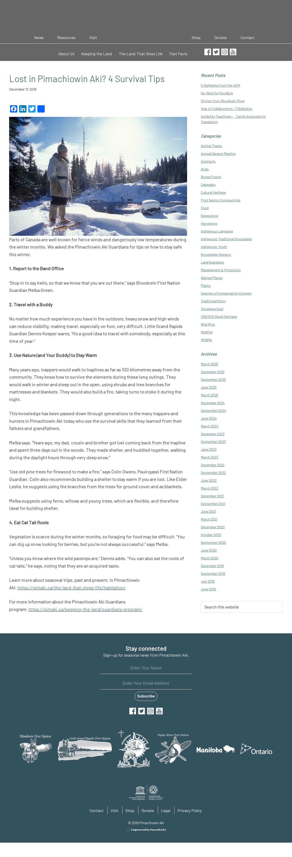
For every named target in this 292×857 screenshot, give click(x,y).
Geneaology (209, 215)
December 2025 (212, 372)
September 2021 (213, 503)
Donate (147, 810)
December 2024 (213, 403)
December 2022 (212, 465)
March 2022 (209, 488)
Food (205, 208)
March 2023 (209, 457)
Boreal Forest (211, 177)
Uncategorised (212, 309)
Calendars (208, 184)
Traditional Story (213, 301)
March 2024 (209, 426)
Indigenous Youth (214, 246)
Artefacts (208, 161)
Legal (165, 810)
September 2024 (213, 410)
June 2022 (208, 480)
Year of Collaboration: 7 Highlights (226, 108)
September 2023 (213, 441)
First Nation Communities (220, 200)
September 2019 (213, 573)
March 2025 (209, 395)
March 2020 (209, 558)
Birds (205, 169)
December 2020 (213, 527)
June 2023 (208, 449)
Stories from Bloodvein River (223, 101)
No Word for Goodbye (217, 93)
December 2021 (212, 496)
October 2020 (211, 534)
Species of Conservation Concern (226, 293)
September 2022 (213, 472)
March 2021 (209, 519)
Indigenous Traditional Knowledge (226, 239)
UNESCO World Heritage (219, 316)
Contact (96, 810)
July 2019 (207, 581)
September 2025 (213, 379)
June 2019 (208, 589)
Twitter (141, 711)
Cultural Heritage (213, 192)
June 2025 (208, 387)
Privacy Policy (189, 810)
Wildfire (207, 332)
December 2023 (212, 434)
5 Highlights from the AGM (220, 85)
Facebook (132, 711)
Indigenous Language (217, 231)
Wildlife (206, 340)
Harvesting (209, 223)
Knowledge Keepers (216, 254)
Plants (206, 285)
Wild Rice (208, 324)
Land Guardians (212, 262)
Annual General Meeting (218, 153)
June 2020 (209, 550)
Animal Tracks (211, 146)
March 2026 (209, 364)
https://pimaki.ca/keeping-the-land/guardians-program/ (85, 609)
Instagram (150, 711)
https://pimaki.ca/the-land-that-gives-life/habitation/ (71, 587)
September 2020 (213, 542)
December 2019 (212, 565)
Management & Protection (221, 270)
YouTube (159, 711)
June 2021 (208, 511)
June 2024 (209, 418)
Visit (114, 810)
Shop (129, 810)
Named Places (212, 277)
